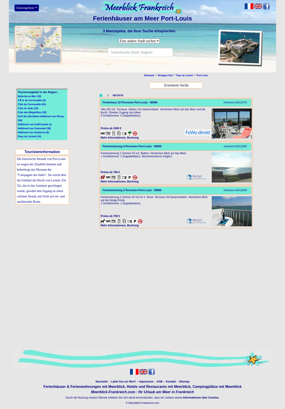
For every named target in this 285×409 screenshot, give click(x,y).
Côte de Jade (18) (28, 108)
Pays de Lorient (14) (29, 136)
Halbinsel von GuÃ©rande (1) (35, 124)
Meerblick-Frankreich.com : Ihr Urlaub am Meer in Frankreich (142, 392)
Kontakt (171, 381)
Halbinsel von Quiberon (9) (33, 132)
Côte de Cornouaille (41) (32, 104)
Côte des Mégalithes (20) (32, 112)
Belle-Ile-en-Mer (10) (29, 96)
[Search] (140, 52)
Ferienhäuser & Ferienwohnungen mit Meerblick (84, 387)
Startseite (102, 381)
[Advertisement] (43, 242)
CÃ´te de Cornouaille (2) (32, 100)
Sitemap (184, 381)
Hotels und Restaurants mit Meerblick (158, 387)
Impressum (146, 381)
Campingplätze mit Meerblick (217, 387)
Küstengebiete (25, 8)
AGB (160, 381)
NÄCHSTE (118, 95)
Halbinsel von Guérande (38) (34, 128)
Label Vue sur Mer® (123, 381)
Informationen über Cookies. (201, 397)
